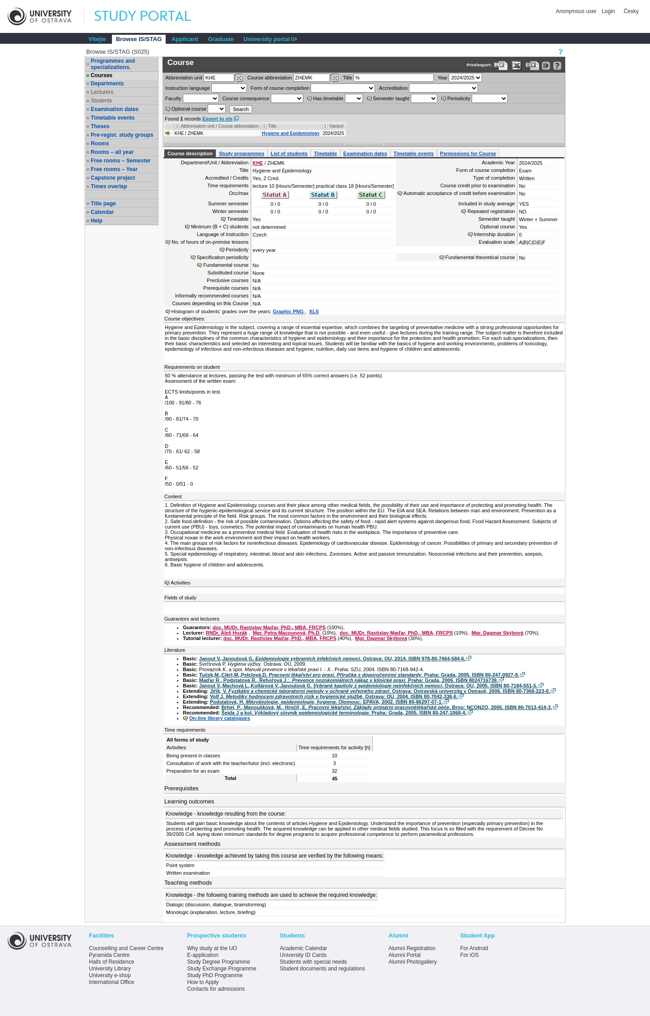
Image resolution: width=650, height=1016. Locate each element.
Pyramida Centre (109, 955)
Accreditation (393, 88)
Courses (101, 75)
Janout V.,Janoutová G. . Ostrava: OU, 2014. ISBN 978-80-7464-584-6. (332, 658)
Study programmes (241, 153)
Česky (631, 11)
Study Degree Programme (218, 962)
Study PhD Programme (214, 975)
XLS (314, 311)
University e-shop (110, 975)
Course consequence (246, 98)
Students (101, 100)
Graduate (221, 39)
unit (183, 77)
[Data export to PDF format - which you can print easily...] (501, 65)
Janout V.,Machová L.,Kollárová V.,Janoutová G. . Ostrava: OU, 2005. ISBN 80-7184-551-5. (368, 685)
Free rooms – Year (114, 169)
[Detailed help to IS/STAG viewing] (557, 65)
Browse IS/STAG (139, 39)
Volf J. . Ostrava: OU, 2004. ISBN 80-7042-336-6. (334, 696)
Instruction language (187, 88)
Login (608, 11)
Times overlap (109, 186)
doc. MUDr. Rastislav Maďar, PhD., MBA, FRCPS (269, 627)
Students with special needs (313, 962)
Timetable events (113, 118)
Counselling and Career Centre (126, 948)
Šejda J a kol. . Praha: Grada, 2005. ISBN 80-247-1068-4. (344, 712)
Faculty (173, 98)
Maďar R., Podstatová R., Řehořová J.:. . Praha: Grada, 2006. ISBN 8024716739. (348, 680)
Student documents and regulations (322, 968)
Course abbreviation (269, 77)
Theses (100, 126)
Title (347, 77)
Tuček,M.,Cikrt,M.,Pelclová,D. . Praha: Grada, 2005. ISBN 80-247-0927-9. (359, 674)
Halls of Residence (111, 962)
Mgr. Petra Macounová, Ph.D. (287, 633)
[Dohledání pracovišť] (239, 78)
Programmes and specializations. (113, 64)
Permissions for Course (468, 153)
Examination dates (115, 109)
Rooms (100, 143)
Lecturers (102, 92)
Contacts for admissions (216, 989)
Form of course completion (280, 88)
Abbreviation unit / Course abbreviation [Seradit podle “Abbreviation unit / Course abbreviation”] (220, 126)
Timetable (325, 153)
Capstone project (113, 178)
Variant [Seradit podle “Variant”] (337, 126)
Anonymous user (577, 11)
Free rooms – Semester (121, 161)
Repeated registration (491, 211)
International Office (112, 982)
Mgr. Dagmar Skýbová (498, 633)
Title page (103, 203)
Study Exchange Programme (221, 968)
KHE (258, 163)
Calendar (102, 212)
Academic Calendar (303, 948)
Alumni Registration (412, 948)
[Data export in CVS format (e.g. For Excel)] (532, 65)
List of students (289, 153)
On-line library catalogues (219, 718)
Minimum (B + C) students (219, 226)
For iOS (469, 955)
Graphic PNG (289, 311)
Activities (180, 582)
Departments (107, 83)
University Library (110, 968)
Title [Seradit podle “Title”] (272, 126)
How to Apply (202, 982)
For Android (474, 948)
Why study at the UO (212, 948)
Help (96, 221)
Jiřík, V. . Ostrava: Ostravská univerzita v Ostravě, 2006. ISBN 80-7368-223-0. (380, 691)
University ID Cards (303, 955)
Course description (190, 153)
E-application (202, 955)
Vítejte (97, 39)
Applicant (185, 39)
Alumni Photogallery (413, 962)
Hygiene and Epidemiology (291, 133)
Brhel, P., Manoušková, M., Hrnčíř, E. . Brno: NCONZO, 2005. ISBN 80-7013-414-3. (387, 707)
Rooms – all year (112, 152)
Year (442, 77)
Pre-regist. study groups (122, 135)
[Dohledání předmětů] (334, 78)
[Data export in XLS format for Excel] (517, 65)
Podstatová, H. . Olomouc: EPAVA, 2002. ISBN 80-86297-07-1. (326, 702)
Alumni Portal (405, 955)
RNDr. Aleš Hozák (226, 633)
